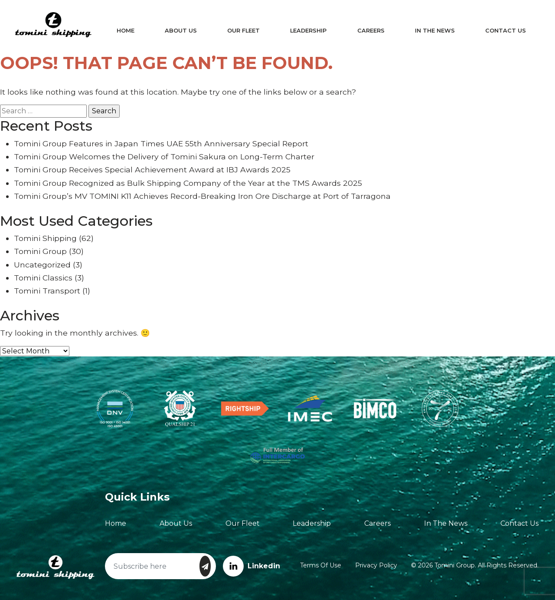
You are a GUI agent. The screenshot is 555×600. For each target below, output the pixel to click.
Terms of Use (320, 565)
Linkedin (251, 566)
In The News (432, 30)
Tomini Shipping (45, 238)
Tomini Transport (47, 290)
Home (128, 30)
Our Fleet (244, 30)
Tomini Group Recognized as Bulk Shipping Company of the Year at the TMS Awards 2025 (188, 183)
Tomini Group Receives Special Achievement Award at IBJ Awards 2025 (152, 169)
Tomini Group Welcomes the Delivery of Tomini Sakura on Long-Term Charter (164, 156)
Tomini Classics (43, 277)
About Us (182, 30)
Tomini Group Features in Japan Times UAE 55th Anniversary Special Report (161, 143)
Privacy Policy (376, 565)
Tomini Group (40, 251)
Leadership (308, 30)
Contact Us (501, 30)
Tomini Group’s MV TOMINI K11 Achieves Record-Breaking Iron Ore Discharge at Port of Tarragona (202, 196)
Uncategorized (42, 264)
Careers (369, 30)
